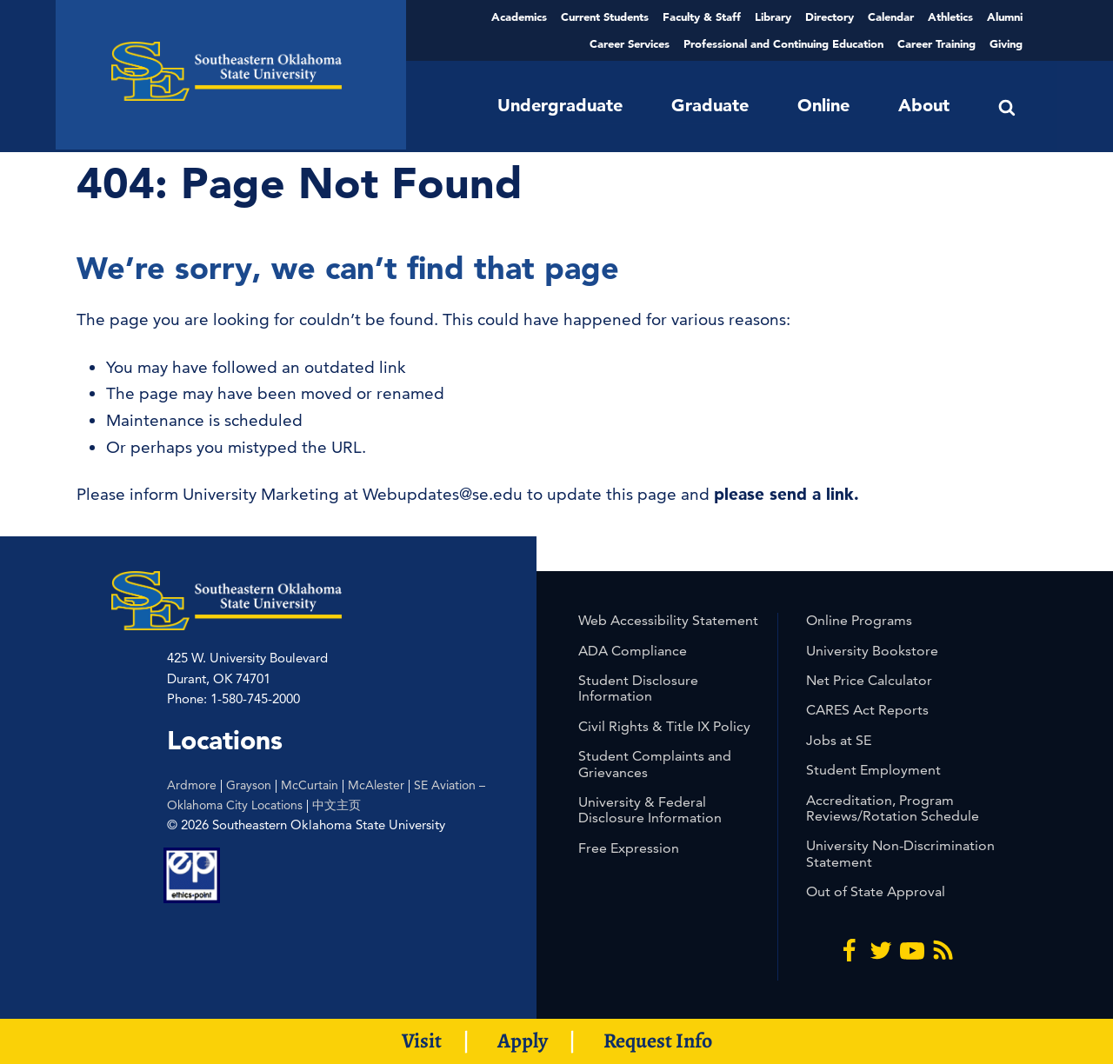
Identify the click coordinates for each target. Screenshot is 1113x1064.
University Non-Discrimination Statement (900, 853)
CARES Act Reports (867, 710)
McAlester (376, 785)
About (924, 105)
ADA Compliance (632, 650)
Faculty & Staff (702, 16)
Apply (522, 1040)
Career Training (936, 43)
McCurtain (309, 785)
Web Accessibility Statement (668, 620)
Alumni (1005, 16)
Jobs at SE (838, 740)
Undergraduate (560, 105)
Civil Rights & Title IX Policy (664, 726)
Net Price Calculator (869, 680)
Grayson (248, 785)
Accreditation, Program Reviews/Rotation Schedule (892, 808)
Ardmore (192, 785)
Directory (829, 16)
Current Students (605, 16)
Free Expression (628, 848)
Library (773, 16)
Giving (1006, 43)
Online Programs (859, 620)
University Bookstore (872, 650)
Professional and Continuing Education (783, 43)
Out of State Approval (875, 891)
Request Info (657, 1040)
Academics (519, 16)
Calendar (891, 16)
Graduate (710, 105)
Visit (422, 1040)
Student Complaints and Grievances (654, 764)
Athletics (950, 16)
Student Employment (873, 769)
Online (823, 105)
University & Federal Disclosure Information (650, 810)
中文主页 (336, 805)
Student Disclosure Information (638, 688)
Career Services (630, 43)
